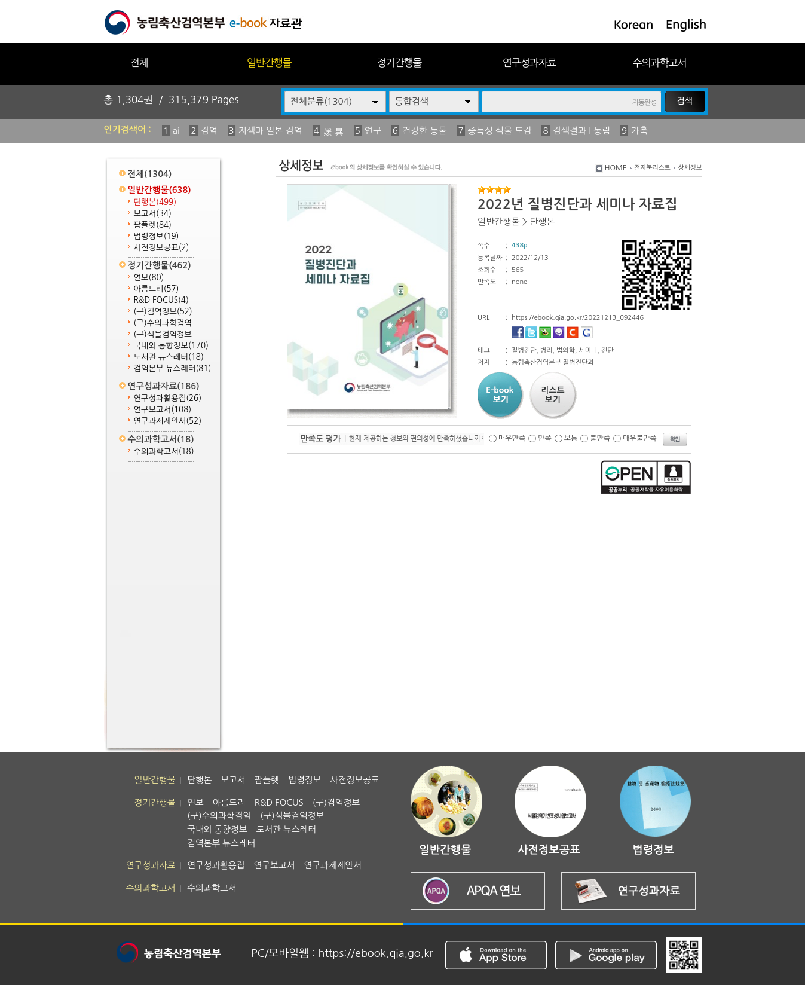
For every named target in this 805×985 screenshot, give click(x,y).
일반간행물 (269, 62)
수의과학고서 (660, 62)
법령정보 (156, 236)
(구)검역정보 (163, 312)
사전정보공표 (161, 248)
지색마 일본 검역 (270, 130)
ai (176, 130)
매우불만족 (639, 438)
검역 (209, 130)
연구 (373, 130)
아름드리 (156, 289)
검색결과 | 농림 (582, 130)
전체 (139, 62)
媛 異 (333, 131)
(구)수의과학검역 (163, 323)
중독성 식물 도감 (500, 130)
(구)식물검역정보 (163, 334)
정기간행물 (399, 62)
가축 (639, 130)
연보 (149, 278)
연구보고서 (163, 410)
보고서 (153, 214)
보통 (571, 438)
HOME (616, 168)
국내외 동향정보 (171, 346)
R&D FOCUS (161, 300)
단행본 (155, 202)
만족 (545, 438)
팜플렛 (153, 225)
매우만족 (511, 438)
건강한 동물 (424, 130)
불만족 (600, 438)
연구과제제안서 (168, 421)
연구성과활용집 (168, 398)
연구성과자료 (529, 62)
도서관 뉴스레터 (169, 357)
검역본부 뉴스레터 (173, 368)
